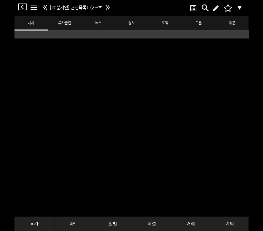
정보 (131, 23)
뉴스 (98, 23)
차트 (74, 224)
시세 (31, 23)
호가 (34, 224)
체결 (151, 224)
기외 (229, 224)
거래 (190, 224)
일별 (112, 224)
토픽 (165, 23)
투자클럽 (64, 23)
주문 (232, 23)
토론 (198, 23)
